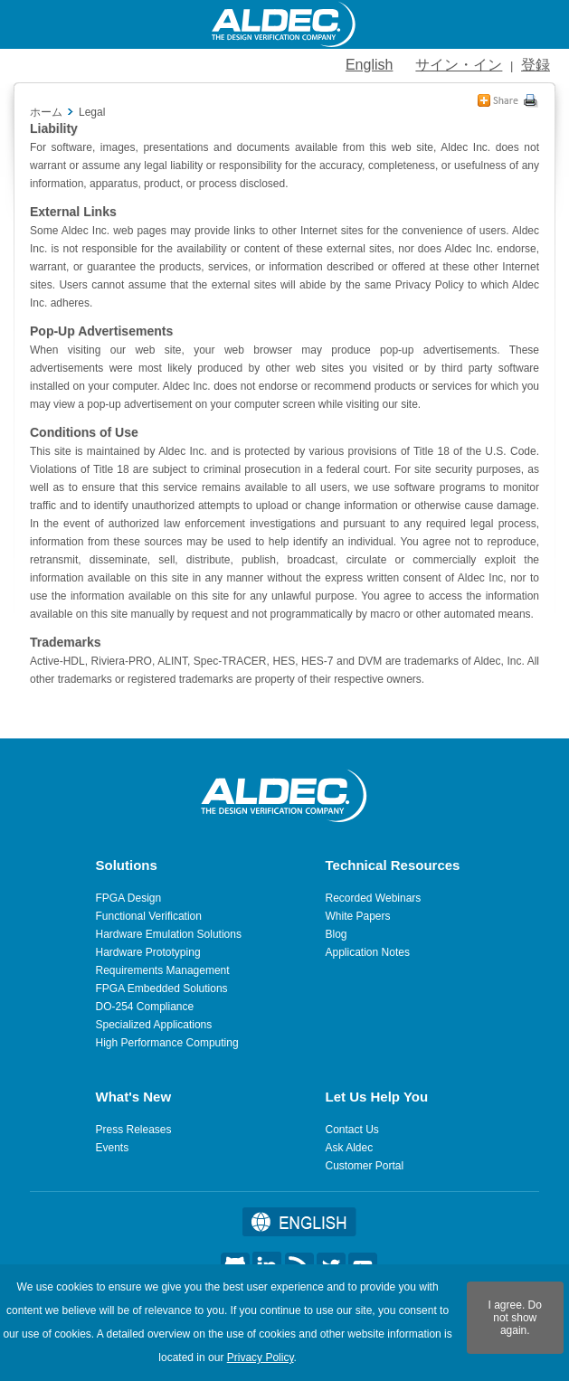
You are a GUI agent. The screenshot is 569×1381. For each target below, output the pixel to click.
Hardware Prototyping (148, 952)
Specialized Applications (154, 1024)
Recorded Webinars (374, 898)
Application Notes (368, 952)
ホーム (46, 112)
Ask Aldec (350, 1147)
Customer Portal (365, 1165)
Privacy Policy (260, 1357)
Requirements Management (163, 970)
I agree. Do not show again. (515, 1318)
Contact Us (352, 1129)
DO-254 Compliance (145, 1006)
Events (112, 1147)
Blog (336, 934)
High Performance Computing (167, 1042)
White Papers (358, 916)
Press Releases (134, 1129)
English (369, 64)
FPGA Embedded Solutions (162, 988)
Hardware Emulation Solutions (169, 934)
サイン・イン (458, 64)
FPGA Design (129, 898)
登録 (535, 64)
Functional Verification (149, 916)
